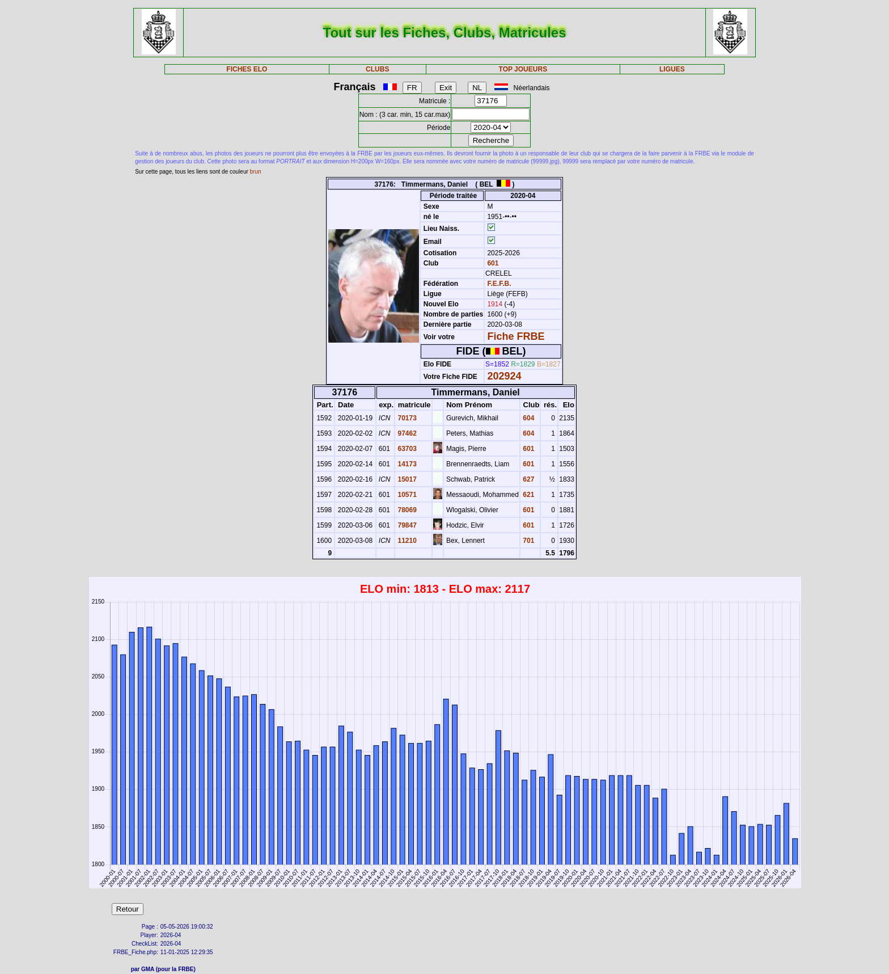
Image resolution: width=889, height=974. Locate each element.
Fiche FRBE (515, 336)
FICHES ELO (246, 69)
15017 (406, 479)
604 (527, 418)
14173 (406, 464)
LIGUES (672, 69)
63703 (406, 449)
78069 (406, 510)
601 (491, 263)
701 (527, 541)
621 (527, 495)
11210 (406, 541)
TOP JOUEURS (523, 69)
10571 (406, 495)
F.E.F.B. (499, 284)
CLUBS (377, 69)
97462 (406, 433)
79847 (406, 525)
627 (527, 479)
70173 (406, 418)
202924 (504, 376)
